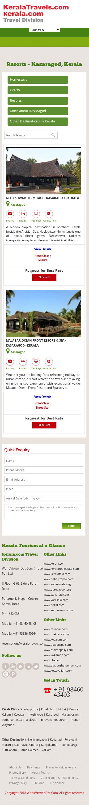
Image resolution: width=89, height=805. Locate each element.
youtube (13, 666)
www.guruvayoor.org (57, 589)
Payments (33, 767)
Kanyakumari (49, 744)
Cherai (34, 744)
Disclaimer (57, 783)
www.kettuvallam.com (58, 670)
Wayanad (8, 725)
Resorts (16, 100)
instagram (5, 674)
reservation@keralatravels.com (24, 643)
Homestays (18, 79)
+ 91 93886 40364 (25, 633)
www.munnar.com (56, 629)
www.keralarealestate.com (61, 568)
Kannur (73, 709)
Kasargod (52, 714)
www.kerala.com (54, 563)
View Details (42, 249)
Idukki (62, 709)
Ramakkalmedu (30, 750)
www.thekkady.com (56, 634)
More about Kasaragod (28, 111)
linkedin (28, 666)
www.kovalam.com (56, 639)
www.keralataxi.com (57, 574)
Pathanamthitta (12, 719)
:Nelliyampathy (37, 739)
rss (20, 666)
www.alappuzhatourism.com (62, 665)
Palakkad (30, 719)
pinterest (13, 674)
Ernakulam (48, 709)
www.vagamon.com (56, 655)
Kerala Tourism (41, 772)
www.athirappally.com (58, 650)
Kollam (7, 714)
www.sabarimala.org (57, 584)
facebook (5, 666)
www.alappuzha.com (57, 644)
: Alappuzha (30, 709)
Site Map (38, 783)
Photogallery (17, 772)
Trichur (75, 719)
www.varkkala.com (56, 600)
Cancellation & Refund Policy (59, 778)
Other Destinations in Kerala (32, 121)
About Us (15, 767)
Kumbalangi (69, 744)
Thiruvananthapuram (53, 719)
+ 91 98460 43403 (25, 623)
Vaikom (46, 750)
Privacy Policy (18, 783)
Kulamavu (20, 744)
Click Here (44, 277)
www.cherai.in (53, 660)
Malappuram (70, 714)
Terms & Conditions (22, 778)
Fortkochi (71, 739)
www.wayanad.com (56, 594)
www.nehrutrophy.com (58, 579)
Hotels (15, 90)
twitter (35, 666)
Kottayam (20, 714)
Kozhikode (36, 714)
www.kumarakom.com (58, 610)
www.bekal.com (54, 605)
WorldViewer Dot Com (42, 793)
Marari (6, 744)
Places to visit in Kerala (61, 767)
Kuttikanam (9, 750)
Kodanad (56, 739)
